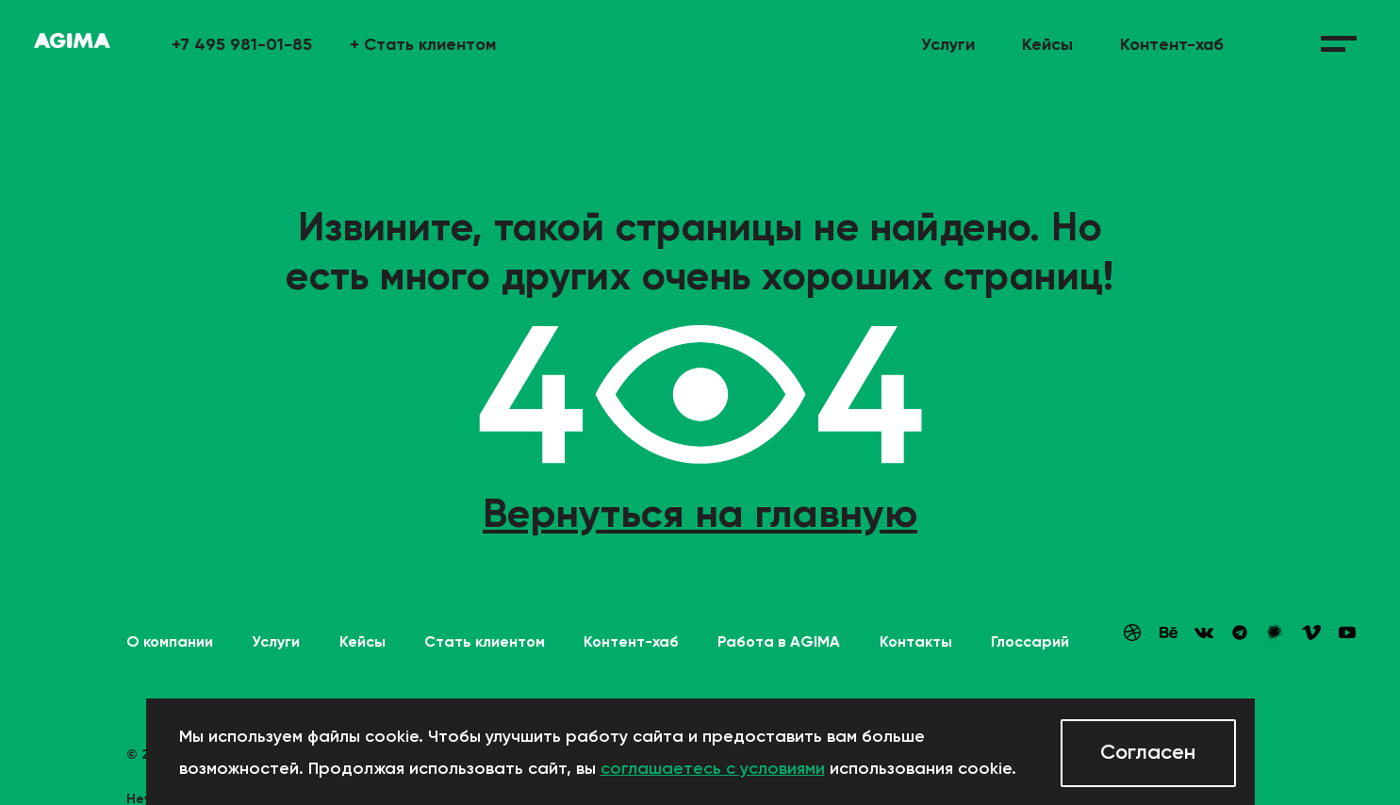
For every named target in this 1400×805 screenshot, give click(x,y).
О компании (169, 641)
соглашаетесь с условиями (713, 768)
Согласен (1147, 751)
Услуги (948, 44)
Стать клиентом (423, 44)
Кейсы (1047, 44)
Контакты (916, 641)
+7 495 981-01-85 (242, 44)
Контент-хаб (1172, 44)
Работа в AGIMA (778, 641)
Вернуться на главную (700, 513)
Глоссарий (1030, 641)
